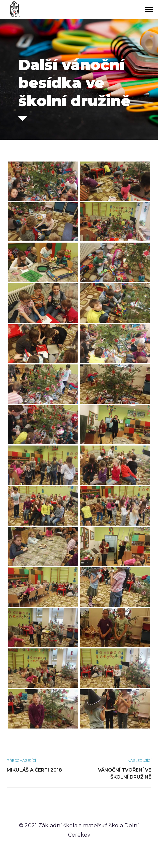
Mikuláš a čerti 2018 (34, 770)
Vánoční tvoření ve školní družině (124, 773)
